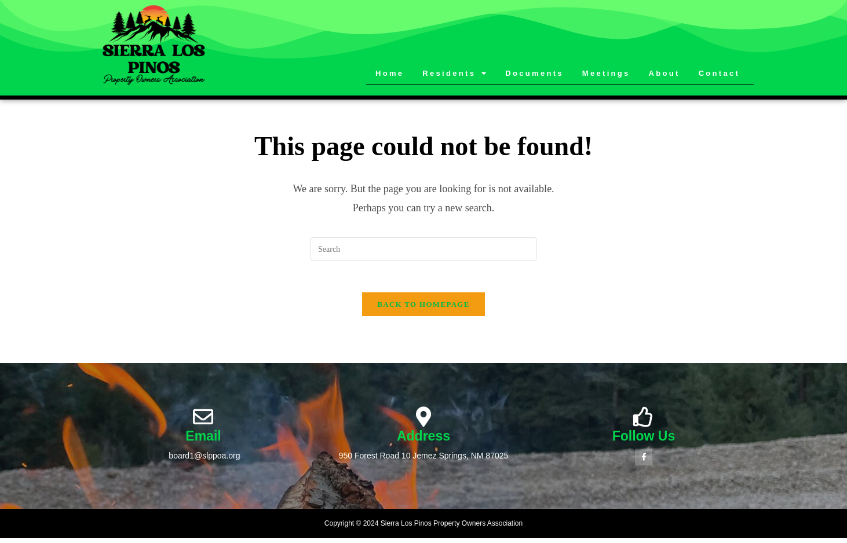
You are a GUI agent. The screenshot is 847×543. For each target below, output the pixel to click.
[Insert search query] (423, 249)
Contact (719, 73)
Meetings (606, 73)
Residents (455, 73)
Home (389, 73)
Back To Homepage (423, 307)
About (664, 73)
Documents (534, 73)
